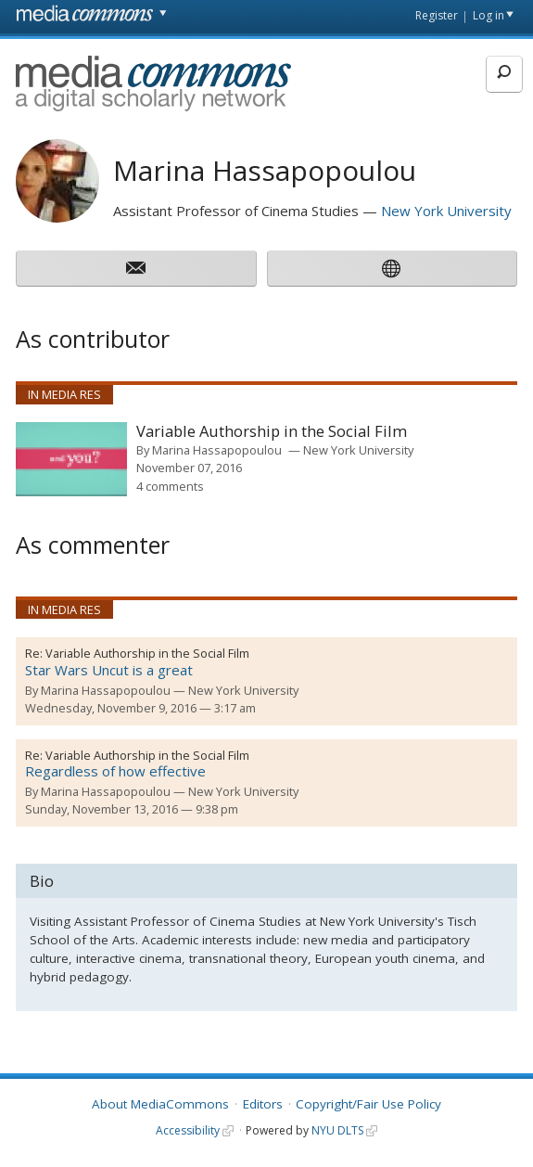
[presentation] (71, 459)
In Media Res (64, 394)
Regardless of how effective (115, 771)
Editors (263, 1104)
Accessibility (188, 1130)
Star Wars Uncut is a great (109, 669)
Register (436, 15)
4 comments (170, 486)
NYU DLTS (337, 1130)
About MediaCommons (160, 1104)
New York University (446, 210)
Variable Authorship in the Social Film (271, 432)
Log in (488, 15)
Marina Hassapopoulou (217, 450)
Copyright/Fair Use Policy (368, 1104)
